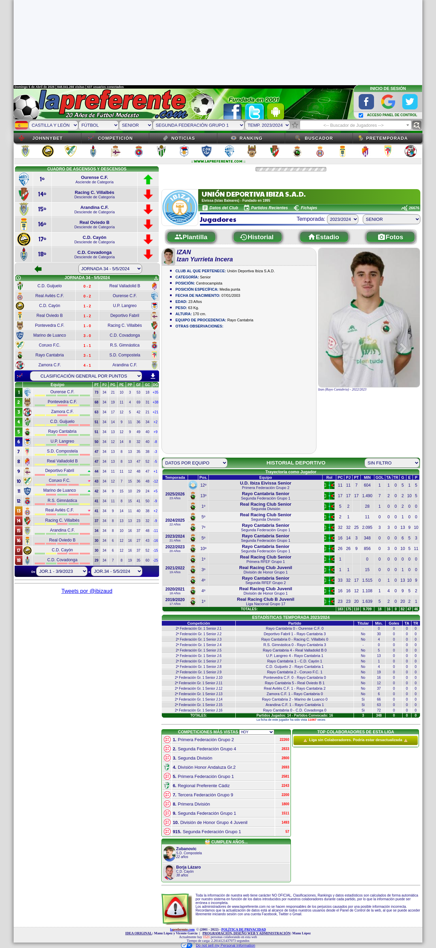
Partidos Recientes (269, 207)
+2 (155, 422)
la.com (182, 929)
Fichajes (309, 207)
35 (138, 452)
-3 (155, 452)
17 (113, 412)
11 (121, 402)
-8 (155, 442)
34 (104, 392)
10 (121, 392)
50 (147, 501)
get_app (156, 278)
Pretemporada (387, 138)
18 (147, 392)
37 (138, 531)
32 (138, 442)
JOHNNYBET (47, 138)
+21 (155, 412)
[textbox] (355, 125)
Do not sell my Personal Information (218, 945)
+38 (155, 402)
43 (147, 540)
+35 (155, 392)
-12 (155, 481)
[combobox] (355, 125)
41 (138, 501)
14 (113, 422)
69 (138, 402)
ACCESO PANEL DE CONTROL (392, 115)
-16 (155, 540)
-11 (155, 531)
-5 (155, 461)
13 (113, 432)
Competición (115, 138)
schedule (18, 278)
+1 (155, 471)
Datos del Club (223, 207)
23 (138, 521)
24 (147, 491)
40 (147, 432)
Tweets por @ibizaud (86, 591)
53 (138, 392)
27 (138, 540)
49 (138, 432)
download (153, 376)
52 (147, 461)
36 (138, 422)
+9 (155, 432)
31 (147, 402)
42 (138, 412)
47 (138, 461)
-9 (155, 501)
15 (130, 481)
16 (130, 531)
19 (113, 402)
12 (121, 412)
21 (113, 392)
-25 (155, 560)
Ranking (251, 138)
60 (147, 560)
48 (138, 471)
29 (138, 491)
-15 (155, 550)
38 (147, 452)
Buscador (319, 138)
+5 (155, 491)
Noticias (183, 138)
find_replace (416, 125)
